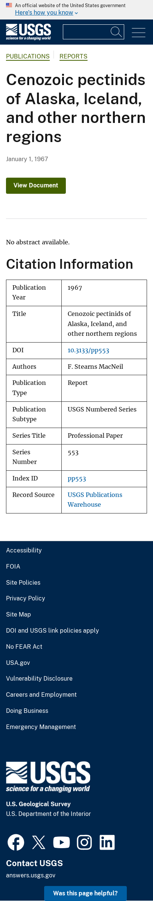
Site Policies (23, 582)
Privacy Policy (25, 598)
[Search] (116, 31)
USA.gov (18, 663)
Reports (73, 56)
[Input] (93, 31)
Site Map (18, 614)
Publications (28, 56)
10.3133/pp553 (88, 350)
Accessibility (24, 550)
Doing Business (27, 711)
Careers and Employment (41, 694)
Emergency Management (41, 727)
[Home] (28, 38)
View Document (35, 185)
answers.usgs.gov (30, 875)
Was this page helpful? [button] (85, 893)
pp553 (77, 478)
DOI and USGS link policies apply (52, 630)
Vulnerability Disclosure (39, 678)
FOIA (13, 566)
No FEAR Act (24, 647)
